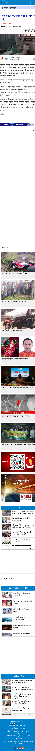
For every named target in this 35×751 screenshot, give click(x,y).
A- (28, 30)
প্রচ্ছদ (5, 8)
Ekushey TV (8, 578)
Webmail (18, 738)
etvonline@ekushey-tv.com (20, 736)
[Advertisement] (16, 190)
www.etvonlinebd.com (17, 726)
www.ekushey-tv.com (17, 728)
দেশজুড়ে (13, 8)
